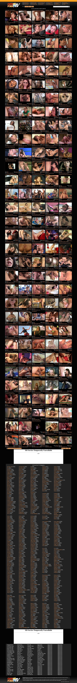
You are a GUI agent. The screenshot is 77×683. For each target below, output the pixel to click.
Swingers (44, 608)
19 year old (65, 282)
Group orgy (21, 537)
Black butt (8, 323)
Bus (31, 490)
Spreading (9, 604)
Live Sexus (39, 663)
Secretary (44, 589)
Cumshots (37, 282)
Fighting (9, 525)
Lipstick (32, 556)
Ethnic (55, 518)
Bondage (9, 486)
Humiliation (9, 545)
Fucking (13, 145)
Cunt (20, 508)
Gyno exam (56, 537)
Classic (32, 498)
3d (31, 466)
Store (8, 606)
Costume (9, 504)
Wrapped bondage (23, 627)
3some (51, 200)
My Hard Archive (30, 654)
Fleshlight (44, 526)
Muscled (32, 565)
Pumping (44, 583)
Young (55, 627)
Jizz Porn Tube (30, 670)
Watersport (44, 623)
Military (20, 561)
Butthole (32, 492)
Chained (44, 496)
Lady (20, 553)
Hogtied (55, 540)
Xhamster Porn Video (41, 653)
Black (50, 22)
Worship (9, 627)
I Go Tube (29, 647)
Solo (43, 600)
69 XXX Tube (19, 667)
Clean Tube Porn (20, 646)
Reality (43, 585)
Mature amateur (57, 559)
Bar (43, 477)
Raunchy (21, 585)
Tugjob (8, 619)
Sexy (55, 591)
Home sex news (34, 3)
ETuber (64, 4)
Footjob (44, 528)
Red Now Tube (30, 672)
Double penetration (56, 514)
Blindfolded (56, 484)
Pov (43, 580)
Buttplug (9, 493)
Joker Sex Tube (20, 658)
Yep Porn (19, 668)
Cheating (9, 497)
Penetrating (44, 575)
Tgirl (43, 611)
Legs (32, 555)
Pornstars (9, 580)
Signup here (39, 644)
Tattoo (55, 610)
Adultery (56, 468)
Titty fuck (21, 615)
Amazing (9, 470)
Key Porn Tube (40, 656)
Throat (43, 612)
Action (21, 186)
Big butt (11, 378)
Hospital (20, 543)
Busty (34, 282)
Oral (43, 571)
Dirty (55, 511)
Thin (8, 612)
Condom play (22, 502)
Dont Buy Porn (20, 674)
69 (7, 468)
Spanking (9, 603)
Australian (21, 476)
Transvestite (9, 618)
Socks (8, 600)
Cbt (8, 496)
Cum (63, 36)
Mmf (20, 563)
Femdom (32, 524)
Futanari (21, 159)
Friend (43, 529)
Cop (31, 502)
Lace (55, 552)
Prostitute (9, 583)
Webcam (9, 624)
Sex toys (44, 591)
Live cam (44, 556)
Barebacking (56, 477)
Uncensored (9, 620)
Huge (8, 544)
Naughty (20, 567)
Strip (8, 607)
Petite (32, 576)
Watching (33, 623)
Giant (20, 533)
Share (8, 592)
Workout (56, 626)
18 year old (35, 118)
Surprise (56, 607)
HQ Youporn (39, 657)
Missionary (56, 561)
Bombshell (40, 159)
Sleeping (32, 598)
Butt (8, 492)
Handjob (32, 538)
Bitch (64, 159)
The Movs (48, 3)
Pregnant (56, 580)
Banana (20, 477)
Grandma (9, 536)
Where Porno (40, 646)
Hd (7, 540)
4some (8, 200)
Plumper (20, 579)
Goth (55, 534)
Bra (43, 488)
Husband (56, 545)
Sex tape (33, 591)
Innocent (21, 547)
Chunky (20, 498)
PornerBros (43, 49)
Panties (55, 572)
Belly (8, 481)
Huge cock (21, 544)
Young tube (19, 663)
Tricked (43, 618)
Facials (24, 77)
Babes (37, 36)
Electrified (44, 517)
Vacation (9, 622)
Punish (55, 583)
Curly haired (33, 508)
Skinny (43, 596)
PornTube (43, 35)
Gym (43, 537)
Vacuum (20, 622)
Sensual (9, 591)
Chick (32, 497)
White (55, 624)
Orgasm (55, 571)
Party (32, 573)
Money (20, 564)
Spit (43, 603)
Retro (8, 587)
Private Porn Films (20, 657)
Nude (8, 568)
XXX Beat (39, 648)
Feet (8, 524)
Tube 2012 (29, 649)
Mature (43, 559)
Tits (8, 615)
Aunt (8, 476)
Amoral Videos (20, 670)
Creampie (9, 505)
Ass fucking (23, 255)
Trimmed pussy (57, 618)
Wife (20, 626)
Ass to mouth (33, 474)
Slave (20, 598)
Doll (31, 512)
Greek (43, 536)
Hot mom (32, 543)
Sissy (20, 596)
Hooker (43, 541)
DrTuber (71, 76)
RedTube (57, 117)
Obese (8, 569)
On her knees (22, 571)
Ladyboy (32, 553)
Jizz (20, 551)
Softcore (32, 600)
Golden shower (34, 534)
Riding (20, 587)
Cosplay (55, 502)
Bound (20, 488)
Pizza (55, 577)
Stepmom (44, 604)
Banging (9, 63)
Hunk (43, 545)
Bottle (8, 488)
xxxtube (38, 649)
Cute (66, 63)
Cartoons (21, 494)
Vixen (8, 623)
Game (39, 323)
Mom (55, 563)
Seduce (55, 589)
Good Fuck (29, 652)
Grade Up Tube (40, 658)
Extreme (54, 63)
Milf (8, 561)
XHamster (30, 76)
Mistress (9, 563)
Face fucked (55, 36)
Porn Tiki (19, 654)
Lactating (9, 553)
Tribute (32, 618)
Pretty (8, 581)
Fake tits (21, 522)
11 (19, 448)
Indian (8, 547)
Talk (20, 610)
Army (20, 473)
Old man (9, 571)
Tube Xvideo (19, 665)
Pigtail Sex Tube (65, 3)
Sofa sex (21, 600)
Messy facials (34, 560)
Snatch (55, 599)
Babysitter (56, 476)
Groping (9, 537)
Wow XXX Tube (34, 2)
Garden (20, 532)
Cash (32, 494)
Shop (8, 595)
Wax (55, 623)
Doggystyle (21, 512)
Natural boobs (45, 565)
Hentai (20, 540)
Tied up (20, 614)
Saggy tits (33, 588)
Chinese (44, 497)
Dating (55, 509)
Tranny (43, 616)
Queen (55, 584)
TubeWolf (30, 35)
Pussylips (44, 584)
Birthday (44, 482)
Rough (55, 587)
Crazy (53, 419)
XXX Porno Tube (26, 3)
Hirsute (43, 540)
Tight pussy (44, 614)
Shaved (20, 592)
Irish (55, 548)
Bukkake (9, 490)
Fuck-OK (29, 665)
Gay (31, 532)
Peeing (20, 575)
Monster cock (45, 564)
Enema (8, 518)
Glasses (55, 533)
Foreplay (56, 528)
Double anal (21, 513)
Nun (20, 568)
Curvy (43, 508)
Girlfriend (32, 533)
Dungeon (56, 516)
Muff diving (21, 565)
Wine (43, 626)
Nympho (56, 568)
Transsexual (56, 616)
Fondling (9, 528)
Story (20, 606)
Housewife (56, 543)
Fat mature (56, 522)
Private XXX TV (26, 2)
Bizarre (20, 484)
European (9, 520)
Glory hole (9, 534)
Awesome (33, 476)
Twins (43, 619)
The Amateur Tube (42, 2)
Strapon (44, 606)
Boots (37, 145)
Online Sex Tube (40, 654)
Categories (26, 6)
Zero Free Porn (10, 667)
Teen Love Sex (20, 664)
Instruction (9, 548)
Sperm (32, 603)
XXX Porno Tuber (40, 664)
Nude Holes (19, 651)
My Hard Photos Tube (21, 673)
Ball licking (37, 186)
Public (20, 583)
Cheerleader (21, 497)
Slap (8, 598)
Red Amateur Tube (20, 660)
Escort (43, 518)
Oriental (20, 572)
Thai (55, 611)
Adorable (44, 468)
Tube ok (8, 668)
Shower (44, 595)
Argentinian (9, 473)
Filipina (20, 525)
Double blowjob (34, 513)
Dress (8, 516)
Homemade (33, 541)
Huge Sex (29, 660)
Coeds (20, 501)
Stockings (56, 604)
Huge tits (44, 544)
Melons (8, 560)
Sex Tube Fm (30, 653)
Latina (8, 555)
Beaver (32, 480)
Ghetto (8, 533)
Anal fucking (57, 470)
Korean (43, 552)
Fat (43, 522)
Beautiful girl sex (57, 4)
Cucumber (44, 505)
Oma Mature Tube (34, 4)
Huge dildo (33, 544)
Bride (20, 489)
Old (43, 569)
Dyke (20, 517)
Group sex (33, 537)
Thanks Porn (29, 656)
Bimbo (32, 482)
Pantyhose (9, 573)
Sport (55, 603)
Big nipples (56, 481)
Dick (26, 36)
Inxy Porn (29, 657)
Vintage (55, 622)
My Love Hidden (20, 662)
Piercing (55, 576)
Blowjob (8, 22)
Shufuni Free (19, 644)
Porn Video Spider (20, 669)
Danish (43, 509)
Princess (21, 581)
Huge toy (56, 544)
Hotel (43, 543)
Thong (20, 612)
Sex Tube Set (40, 660)
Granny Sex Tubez (41, 659)
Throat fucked (57, 612)
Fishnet (55, 525)
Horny (8, 543)
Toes (32, 615)
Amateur (21, 22)
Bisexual (56, 482)
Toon (8, 616)
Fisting (8, 526)
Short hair (21, 595)
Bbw (26, 104)
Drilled (20, 516)
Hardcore (44, 538)
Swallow (9, 608)
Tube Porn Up (20, 649)
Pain (43, 572)
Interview (32, 548)
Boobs (20, 486)
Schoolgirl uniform (23, 589)
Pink (31, 577)
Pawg (8, 575)
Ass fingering (57, 473)
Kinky (55, 551)
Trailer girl (33, 616)
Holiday (8, 541)
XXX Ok (8, 672)
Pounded (32, 580)
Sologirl (55, 600)
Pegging (32, 575)
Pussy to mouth (34, 584)
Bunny (20, 490)
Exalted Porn (41, 4)
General (44, 532)
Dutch (8, 517)
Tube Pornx (29, 664)
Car (8, 494)
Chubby (8, 498)
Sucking (44, 607)
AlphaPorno (56, 90)
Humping (21, 545)
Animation (21, 472)
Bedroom (10, 282)
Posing (20, 580)
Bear (8, 480)
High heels (33, 540)
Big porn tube (40, 662)
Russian (20, 588)
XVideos (17, 35)
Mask (43, 557)
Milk (31, 561)
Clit (19, 500)
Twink (32, 619)
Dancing (32, 509)
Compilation (51, 118)
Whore (8, 626)
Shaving (32, 592)
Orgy (8, 572)
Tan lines (33, 610)
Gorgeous (44, 534)
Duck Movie (29, 663)
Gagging (40, 22)
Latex (55, 553)
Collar (32, 501)
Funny (8, 530)
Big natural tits (68, 200)
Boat (43, 485)
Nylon (43, 568)
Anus (43, 472)
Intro (43, 548)
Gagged (24, 159)
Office (20, 569)
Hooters (55, 541)
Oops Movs (19, 648)
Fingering (33, 525)
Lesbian (44, 555)
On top (32, 571)
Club (55, 500)
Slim (43, 598)
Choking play (13, 22)
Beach (55, 478)
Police (32, 579)
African (20, 469)
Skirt (55, 596)
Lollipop (55, 556)
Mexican (44, 560)
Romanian (44, 587)
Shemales (56, 592)
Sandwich (44, 588)
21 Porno (29, 662)
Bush (43, 490)
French (32, 529)
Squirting (32, 604)
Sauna (8, 589)
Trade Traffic (63, 681)
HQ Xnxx (29, 658)
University (56, 620)
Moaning (32, 563)
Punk (8, 584)
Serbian (20, 591)
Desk (20, 511)
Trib (19, 618)
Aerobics (9, 469)
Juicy (43, 551)
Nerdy (43, 567)
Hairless (9, 538)
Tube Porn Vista (10, 670)
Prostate (56, 581)
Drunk (43, 516)
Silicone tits (9, 596)
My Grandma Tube (50, 4)
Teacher (9, 611)
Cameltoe (13, 186)
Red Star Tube (20, 672)
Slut (8, 599)
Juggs (32, 551)
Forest (8, 529)
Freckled (21, 529)
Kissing (8, 552)
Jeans (43, 549)
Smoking (44, 599)
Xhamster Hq (29, 651)
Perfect (55, 575)
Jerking (8, 551)
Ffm (55, 524)
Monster (32, 564)
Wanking (21, 623)
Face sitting (56, 521)
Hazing (55, 538)
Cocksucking (10, 501)
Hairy (20, 538)
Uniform (44, 620)
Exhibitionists (21, 520)
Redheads (56, 585)
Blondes (61, 36)
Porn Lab (29, 644)
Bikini (20, 482)
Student (20, 607)
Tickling (8, 614)
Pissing (43, 577)
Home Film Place (30, 648)
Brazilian (56, 488)
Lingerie (20, 556)
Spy (20, 604)
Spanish (20, 602)
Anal (7, 63)
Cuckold (32, 505)
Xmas (43, 627)
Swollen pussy (57, 608)
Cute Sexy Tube (10, 669)
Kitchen (20, 552)
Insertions (33, 547)
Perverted (21, 576)
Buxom (20, 493)
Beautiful (40, 186)
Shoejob (56, 593)
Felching (21, 524)
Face (66, 446)
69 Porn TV (39, 651)
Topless (20, 616)
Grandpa (21, 536)
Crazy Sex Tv (19, 656)
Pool (55, 579)
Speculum (21, 603)
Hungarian (33, 545)
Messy (20, 560)
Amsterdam (33, 470)
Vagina (32, 622)
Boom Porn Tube (40, 647)
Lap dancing (45, 553)
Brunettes (37, 22)
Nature (8, 567)
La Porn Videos (42, 3)
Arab (55, 472)
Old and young (57, 569)
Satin (55, 588)
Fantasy (32, 522)
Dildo (43, 511)
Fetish (43, 524)
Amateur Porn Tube (58, 2)
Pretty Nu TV (19, 653)
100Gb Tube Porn (20, 647)
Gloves (20, 534)
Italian (8, 549)
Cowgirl (13, 200)
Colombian (56, 501)
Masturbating (33, 559)
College (44, 501)
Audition (55, 474)
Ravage (32, 585)
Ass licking (21, 474)
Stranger (32, 606)
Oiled (32, 569)
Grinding (56, 536)
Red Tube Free (30, 668)
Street (55, 606)
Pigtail (8, 577)
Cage (32, 493)
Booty (43, 486)
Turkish (20, 619)
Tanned (43, 610)
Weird (20, 624)
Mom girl (9, 564)
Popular (30, 6)
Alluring (8, 159)
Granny (32, 536)
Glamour (44, 533)
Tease (20, 611)
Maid (20, 557)
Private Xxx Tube (49, 2)
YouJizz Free (39, 652)
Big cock (8, 77)
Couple (54, 118)
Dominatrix (56, 512)
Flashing (32, 526)
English (20, 518)
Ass (20, 63)
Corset (43, 502)
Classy (55, 498)
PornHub (70, 418)
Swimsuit (32, 608)
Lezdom (55, 555)
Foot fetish (33, 528)
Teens (32, 611)
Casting (44, 494)
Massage (56, 557)
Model (43, 563)
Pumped (32, 583)
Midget (55, 560)
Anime (32, 472)
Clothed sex (45, 500)
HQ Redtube (29, 659)
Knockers (33, 552)
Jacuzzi (20, 549)
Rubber (8, 588)
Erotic (32, 518)
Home (20, 541)
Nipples (55, 567)
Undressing (33, 620)
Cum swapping (57, 507)
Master (20, 559)
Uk (54, 619)
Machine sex (10, 557)
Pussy (20, 584)
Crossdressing (22, 505)
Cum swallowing (45, 507)
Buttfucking (21, 492)
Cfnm (32, 496)
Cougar (20, 504)
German (55, 532)
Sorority (8, 602)
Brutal (10, 22)
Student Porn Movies (21, 659)
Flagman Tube (30, 667)
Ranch (8, 585)
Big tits (39, 36)
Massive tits (9, 559)
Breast (8, 489)
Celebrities (21, 496)
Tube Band (56, 3)
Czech (52, 337)
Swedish (21, 608)
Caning (55, 493)
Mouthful (9, 565)
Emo (55, 517)
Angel (8, 472)
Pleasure (9, 579)
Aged (32, 469)
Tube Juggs (9, 674)
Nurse (32, 568)
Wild (31, 626)
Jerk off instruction (58, 549)
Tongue (55, 615)
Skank (32, 596)
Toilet (43, 615)
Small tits (33, 599)
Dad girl (20, 509)
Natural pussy (57, 565)
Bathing (35, 296)
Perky (8, 576)
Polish (43, 579)
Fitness (20, 526)
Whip (43, 624)
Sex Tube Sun (30, 674)
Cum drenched (22, 507)
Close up (33, 500)
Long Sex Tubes (30, 646)
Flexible (55, 526)
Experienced (10, 521)
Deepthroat (66, 22)
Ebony (32, 517)
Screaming (33, 589)
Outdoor (32, 572)
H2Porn (17, 391)
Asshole (44, 474)
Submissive (33, 607)
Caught (55, 494)
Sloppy (55, 598)
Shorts (32, 595)
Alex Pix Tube (9, 673)
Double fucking (45, 513)
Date (32, 6)
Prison (32, 581)
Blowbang (11, 77)
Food (20, 528)
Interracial (21, 548)
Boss (55, 486)
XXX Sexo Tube (26, 4)
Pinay (20, 577)
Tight (32, 614)
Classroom (44, 498)
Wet (31, 624)
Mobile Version (67, 681)
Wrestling (33, 627)
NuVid (17, 49)
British (32, 489)
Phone (43, 576)
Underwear (21, 620)
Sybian (8, 610)
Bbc (37, 200)
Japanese (33, 549)
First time (44, 525)
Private (43, 581)
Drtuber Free (29, 673)
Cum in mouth (34, 507)
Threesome (33, 612)
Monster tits (56, 564)
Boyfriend (13, 282)
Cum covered (10, 507)
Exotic (32, 520)
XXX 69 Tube (65, 2)
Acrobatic (21, 468)
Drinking (32, 516)
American (21, 470)
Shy (55, 595)
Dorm (8, 513)
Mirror (43, 561)
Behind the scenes (58, 480)
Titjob (55, 614)
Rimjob (32, 587)
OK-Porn (19, 652)
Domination (44, 512)
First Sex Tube (30, 669)
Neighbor (32, 567)
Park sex (21, 573)
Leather (20, 555)
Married (32, 557)
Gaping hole (10, 532)
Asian (61, 22)
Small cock (21, 599)
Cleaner (9, 500)
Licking (8, 556)
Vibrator (44, 622)
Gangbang (56, 530)
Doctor (8, 512)
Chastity (55, 496)
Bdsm (23, 22)
